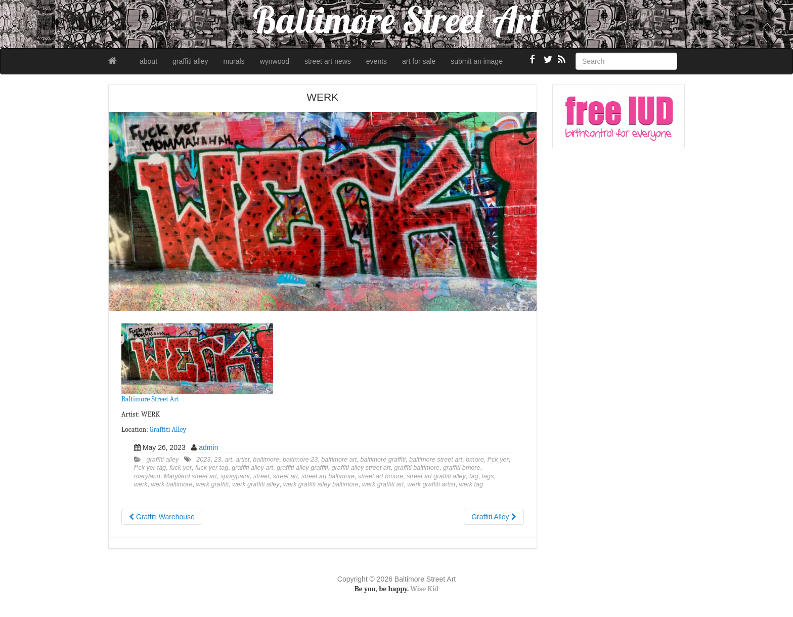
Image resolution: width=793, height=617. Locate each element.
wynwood (274, 61)
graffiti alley (190, 61)
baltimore (266, 459)
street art (285, 476)
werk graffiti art (383, 484)
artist (242, 459)
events (376, 61)
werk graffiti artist (431, 484)
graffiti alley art (252, 467)
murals (234, 61)
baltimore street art (435, 459)
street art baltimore (328, 476)
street (261, 476)
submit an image (477, 61)
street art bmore (380, 476)
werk (141, 484)
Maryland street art (190, 476)
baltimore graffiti (383, 459)
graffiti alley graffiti (302, 467)
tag (473, 476)
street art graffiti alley (436, 476)
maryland (147, 476)
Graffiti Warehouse (162, 517)
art (228, 459)
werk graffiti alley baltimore (321, 484)
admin (208, 447)
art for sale (418, 61)
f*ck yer (498, 459)
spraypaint (235, 476)
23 (217, 459)
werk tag (471, 484)
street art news (327, 61)
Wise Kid (424, 589)
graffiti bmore (461, 467)
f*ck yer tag (150, 467)
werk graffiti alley (256, 484)
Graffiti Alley (168, 429)
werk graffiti (212, 484)
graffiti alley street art (361, 467)
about (148, 61)
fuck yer (180, 467)
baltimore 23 (300, 459)
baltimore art (339, 459)
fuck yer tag (211, 467)
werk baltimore (172, 484)
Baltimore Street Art (150, 399)
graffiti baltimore (416, 467)
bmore (475, 459)
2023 (203, 459)
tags (487, 476)
